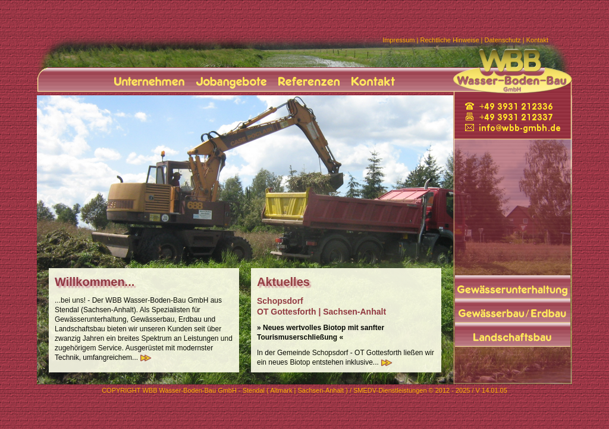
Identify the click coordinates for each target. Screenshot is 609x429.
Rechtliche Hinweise (449, 39)
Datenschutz (503, 39)
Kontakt (537, 39)
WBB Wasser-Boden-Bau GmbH (189, 390)
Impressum (398, 39)
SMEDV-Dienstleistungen (390, 390)
